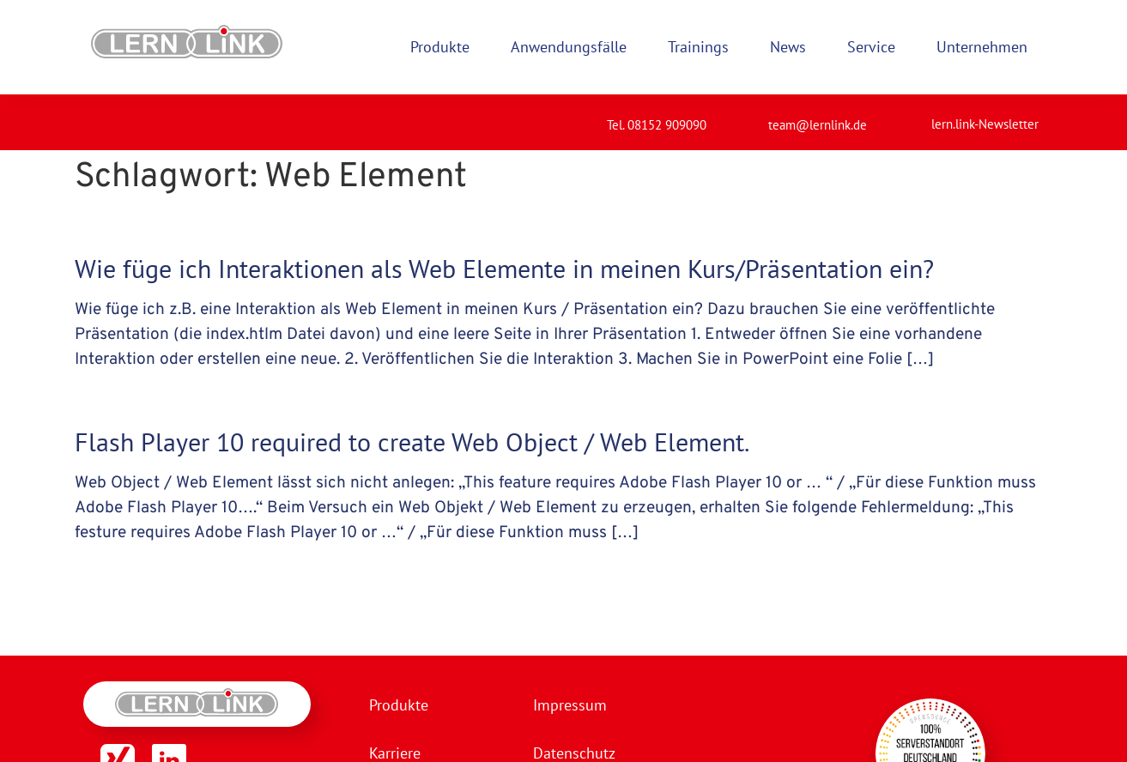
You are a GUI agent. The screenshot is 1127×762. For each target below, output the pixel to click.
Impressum (570, 705)
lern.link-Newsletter (985, 124)
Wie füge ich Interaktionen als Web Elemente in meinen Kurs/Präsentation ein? (504, 268)
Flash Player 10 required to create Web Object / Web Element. (412, 441)
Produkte (398, 705)
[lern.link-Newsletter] (909, 116)
